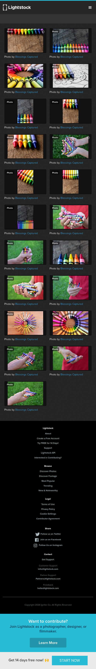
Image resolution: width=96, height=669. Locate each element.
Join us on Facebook (50, 539)
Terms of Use (48, 504)
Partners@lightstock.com (48, 578)
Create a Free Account (48, 438)
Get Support (48, 559)
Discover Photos (48, 471)
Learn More (48, 642)
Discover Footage (48, 476)
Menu (90, 7)
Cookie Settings (48, 513)
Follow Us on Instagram (51, 545)
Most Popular (48, 480)
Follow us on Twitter (51, 533)
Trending (48, 485)
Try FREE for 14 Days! (48, 443)
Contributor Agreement (48, 518)
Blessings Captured (26, 57)
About (48, 433)
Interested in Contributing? (48, 457)
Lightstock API (48, 452)
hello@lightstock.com (48, 588)
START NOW (70, 660)
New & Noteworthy (48, 490)
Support (48, 447)
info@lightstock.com (48, 568)
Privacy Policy (48, 509)
